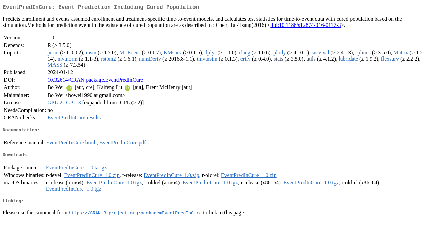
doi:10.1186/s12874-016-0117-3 (305, 26)
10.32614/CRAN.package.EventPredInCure (95, 81)
